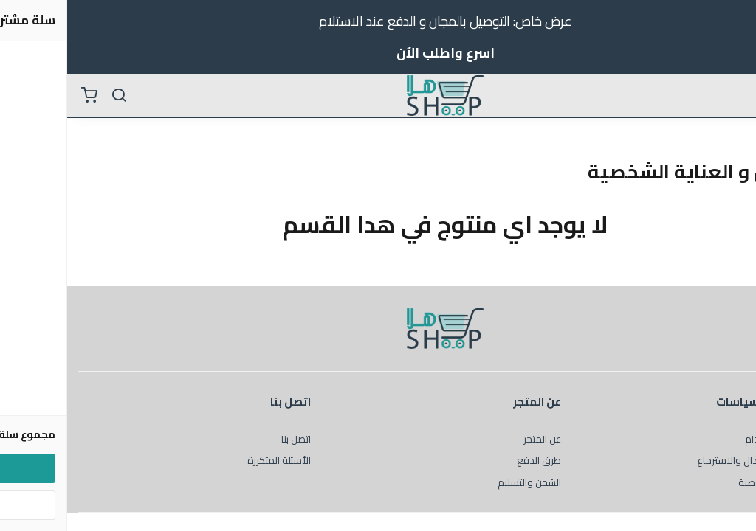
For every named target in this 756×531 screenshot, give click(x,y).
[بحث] (52, 96)
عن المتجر (475, 439)
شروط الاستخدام (711, 439)
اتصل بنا (229, 439)
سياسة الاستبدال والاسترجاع (687, 461)
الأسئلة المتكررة (212, 461)
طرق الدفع (472, 461)
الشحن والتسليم (462, 483)
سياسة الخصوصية (708, 483)
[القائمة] (734, 96)
